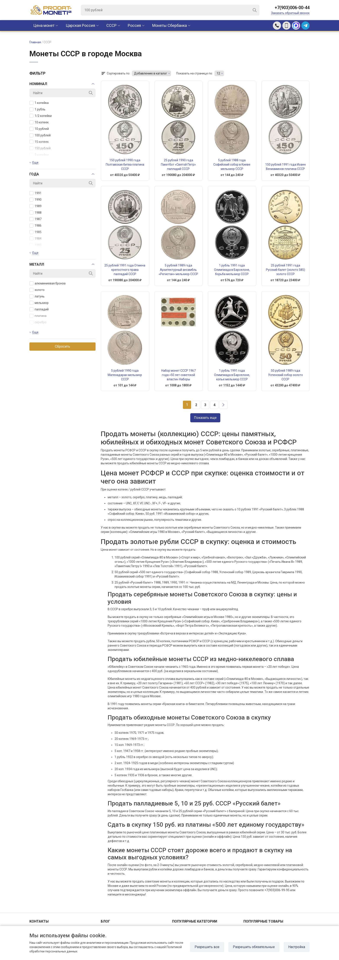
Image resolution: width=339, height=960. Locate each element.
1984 (35, 238)
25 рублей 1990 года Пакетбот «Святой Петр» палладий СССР (178, 164)
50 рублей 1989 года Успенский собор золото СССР (285, 375)
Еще (35, 162)
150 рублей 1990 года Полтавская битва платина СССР (125, 164)
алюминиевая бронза (47, 283)
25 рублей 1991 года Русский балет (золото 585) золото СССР (285, 270)
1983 (35, 245)
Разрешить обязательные (254, 947)
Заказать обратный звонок (290, 13)
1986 (35, 225)
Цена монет (43, 25)
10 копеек (39, 122)
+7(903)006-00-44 (292, 7)
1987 (35, 219)
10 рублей (39, 129)
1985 (35, 232)
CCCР (111, 25)
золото (37, 290)
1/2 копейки (40, 116)
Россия (134, 25)
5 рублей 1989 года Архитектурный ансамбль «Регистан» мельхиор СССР (178, 270)
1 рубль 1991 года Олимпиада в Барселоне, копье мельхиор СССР (232, 375)
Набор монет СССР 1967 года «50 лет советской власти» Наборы (178, 375)
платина (37, 316)
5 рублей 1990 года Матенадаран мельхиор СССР (125, 375)
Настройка (296, 947)
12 (218, 73)
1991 (35, 193)
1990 (35, 200)
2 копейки (39, 155)
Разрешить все (207, 947)
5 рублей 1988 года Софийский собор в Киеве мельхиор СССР (231, 164)
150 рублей (40, 148)
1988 (35, 213)
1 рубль (37, 109)
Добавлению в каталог (150, 73)
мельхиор (39, 303)
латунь (37, 296)
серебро (37, 322)
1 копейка (39, 103)
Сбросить (62, 346)
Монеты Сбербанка (169, 25)
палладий (39, 309)
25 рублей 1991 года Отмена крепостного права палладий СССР (124, 270)
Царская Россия (80, 25)
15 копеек (39, 142)
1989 (35, 206)
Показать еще (205, 418)
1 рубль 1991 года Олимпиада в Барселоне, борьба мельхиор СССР (232, 270)
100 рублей (40, 135)
